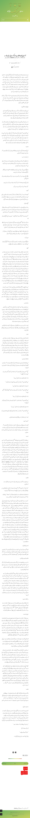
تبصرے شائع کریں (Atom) (18, 808)
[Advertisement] (15, 37)
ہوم (15, 763)
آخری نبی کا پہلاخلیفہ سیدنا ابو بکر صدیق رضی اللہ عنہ (15, 55)
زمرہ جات (15, 20)
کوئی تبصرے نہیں (7, 58)
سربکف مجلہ (11, 812)
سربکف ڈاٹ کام (11, 814)
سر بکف (15, 11)
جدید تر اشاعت (4, 763)
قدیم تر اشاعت (26, 763)
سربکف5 (16, 58)
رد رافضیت (18, 58)
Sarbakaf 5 (12, 58)
